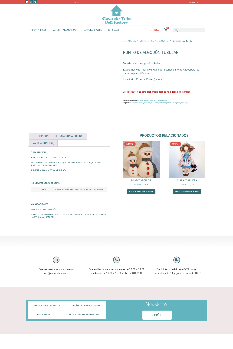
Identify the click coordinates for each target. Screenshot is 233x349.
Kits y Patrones (38, 30)
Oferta (154, 29)
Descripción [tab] (41, 136)
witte (178, 103)
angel (132, 103)
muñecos (154, 103)
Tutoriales (113, 30)
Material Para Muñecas (64, 30)
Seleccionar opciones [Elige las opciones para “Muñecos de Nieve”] (141, 191)
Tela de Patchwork (92, 30)
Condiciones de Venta (46, 305)
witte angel (184, 103)
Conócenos (43, 314)
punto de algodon (164, 103)
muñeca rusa (138, 103)
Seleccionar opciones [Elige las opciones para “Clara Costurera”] (187, 191)
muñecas (147, 103)
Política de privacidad (86, 305)
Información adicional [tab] (69, 136)
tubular (174, 103)
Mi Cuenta (193, 3)
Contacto (77, 3)
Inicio (125, 41)
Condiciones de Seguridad (82, 314)
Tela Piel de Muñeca (159, 41)
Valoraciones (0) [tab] (43, 143)
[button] (157, 315)
